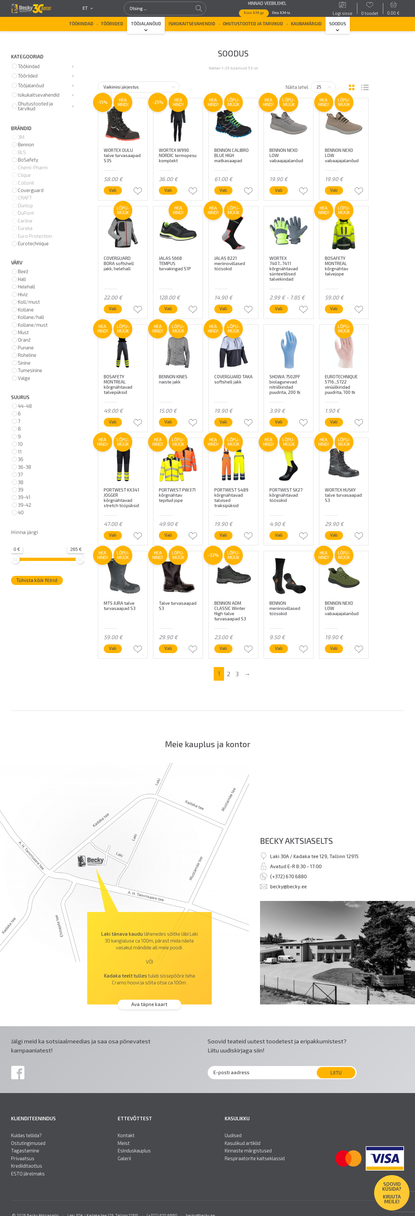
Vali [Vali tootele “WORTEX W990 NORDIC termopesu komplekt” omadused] (168, 190)
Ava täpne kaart (149, 1004)
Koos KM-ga (254, 13)
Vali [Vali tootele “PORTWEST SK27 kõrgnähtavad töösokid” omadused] (278, 535)
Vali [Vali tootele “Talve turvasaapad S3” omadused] (168, 648)
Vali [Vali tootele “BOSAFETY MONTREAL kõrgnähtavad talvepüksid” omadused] (112, 421)
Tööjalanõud (146, 23)
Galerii (124, 1158)
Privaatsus (22, 1158)
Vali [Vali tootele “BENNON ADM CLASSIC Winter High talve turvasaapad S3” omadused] (223, 648)
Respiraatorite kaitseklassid (255, 1158)
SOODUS (337, 23)
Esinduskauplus (134, 1150)
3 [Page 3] (237, 673)
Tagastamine (25, 1150)
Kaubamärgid (306, 23)
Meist (124, 1143)
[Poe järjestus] (139, 86)
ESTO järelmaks (28, 1173)
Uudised (233, 1135)
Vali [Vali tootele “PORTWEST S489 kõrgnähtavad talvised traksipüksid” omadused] (223, 535)
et (87, 8)
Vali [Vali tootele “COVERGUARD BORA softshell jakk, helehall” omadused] (112, 308)
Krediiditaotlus (26, 1165)
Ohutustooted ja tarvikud (253, 23)
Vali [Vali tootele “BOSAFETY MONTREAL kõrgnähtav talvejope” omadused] (334, 308)
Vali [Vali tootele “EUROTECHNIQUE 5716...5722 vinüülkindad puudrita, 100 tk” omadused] (334, 421)
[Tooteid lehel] (323, 86)
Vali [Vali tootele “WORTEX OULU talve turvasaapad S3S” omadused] (112, 190)
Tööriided (112, 23)
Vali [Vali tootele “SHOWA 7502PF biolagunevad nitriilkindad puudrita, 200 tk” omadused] (278, 421)
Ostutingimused (28, 1143)
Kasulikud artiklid (242, 1143)
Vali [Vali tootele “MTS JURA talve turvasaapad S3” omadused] (112, 648)
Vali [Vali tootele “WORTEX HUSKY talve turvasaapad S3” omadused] (334, 535)
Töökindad (81, 23)
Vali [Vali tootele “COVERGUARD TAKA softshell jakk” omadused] (223, 421)
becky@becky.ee (288, 886)
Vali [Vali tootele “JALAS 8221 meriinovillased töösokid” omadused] (223, 308)
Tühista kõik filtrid (36, 580)
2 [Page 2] (228, 673)
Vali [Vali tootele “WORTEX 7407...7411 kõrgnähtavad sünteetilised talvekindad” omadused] (278, 308)
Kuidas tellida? (26, 1135)
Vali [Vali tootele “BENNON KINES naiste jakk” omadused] (168, 421)
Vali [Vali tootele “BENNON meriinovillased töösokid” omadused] (278, 648)
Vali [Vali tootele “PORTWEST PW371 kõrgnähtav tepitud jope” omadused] (168, 535)
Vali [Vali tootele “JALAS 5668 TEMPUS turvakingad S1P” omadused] (168, 308)
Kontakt (126, 1135)
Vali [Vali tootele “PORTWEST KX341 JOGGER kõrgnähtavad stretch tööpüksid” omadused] (112, 535)
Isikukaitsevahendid (192, 23)
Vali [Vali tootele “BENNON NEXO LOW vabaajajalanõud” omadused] (278, 190)
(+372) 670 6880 (288, 876)
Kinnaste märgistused (248, 1150)
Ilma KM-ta (281, 13)
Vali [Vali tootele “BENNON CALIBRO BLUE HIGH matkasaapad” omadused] (223, 190)
